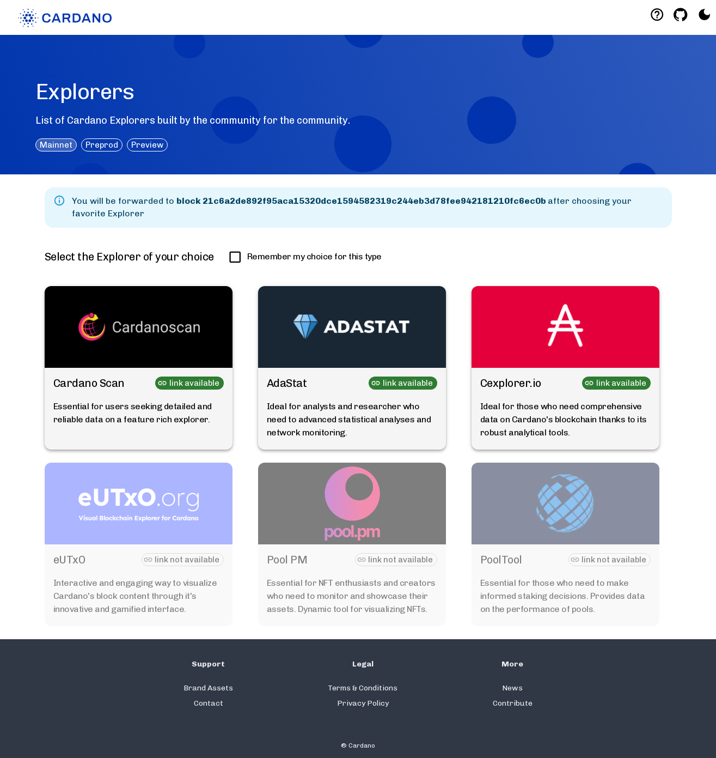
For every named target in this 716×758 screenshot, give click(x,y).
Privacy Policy (363, 703)
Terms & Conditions (362, 688)
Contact (208, 703)
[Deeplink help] (657, 14)
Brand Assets (208, 688)
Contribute (513, 703)
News (512, 688)
